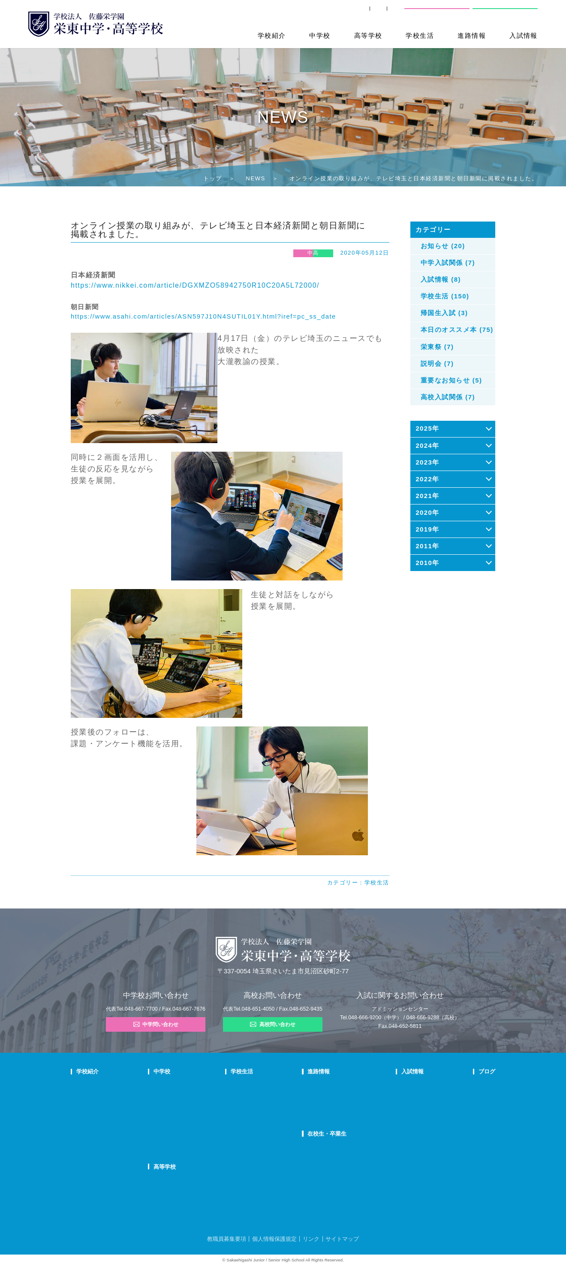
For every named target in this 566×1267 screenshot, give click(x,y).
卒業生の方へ (339, 12)
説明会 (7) (437, 363)
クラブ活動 (262, 1097)
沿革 (81, 1130)
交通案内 (384, 12)
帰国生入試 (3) (444, 313)
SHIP (299, 12)
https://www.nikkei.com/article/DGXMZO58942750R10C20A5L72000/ (195, 285)
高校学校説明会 (401, 1119)
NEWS (255, 178)
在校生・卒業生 (329, 1133)
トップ (212, 178)
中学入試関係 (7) (448, 262)
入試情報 (523, 35)
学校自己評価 (91, 1163)
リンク (311, 1239)
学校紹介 (272, 35)
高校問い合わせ (504, 12)
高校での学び (198, 1181)
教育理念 (86, 1097)
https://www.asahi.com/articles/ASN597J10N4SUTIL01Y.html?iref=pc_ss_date (203, 316)
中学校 (319, 35)
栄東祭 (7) (437, 346)
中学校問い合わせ (437, 12)
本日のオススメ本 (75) (457, 329)
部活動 (462, 1130)
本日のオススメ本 (474, 1141)
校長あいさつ (91, 1086)
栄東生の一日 (198, 1097)
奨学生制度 (396, 1141)
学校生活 (420, 35)
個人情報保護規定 (274, 1239)
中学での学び (198, 1086)
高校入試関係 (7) (448, 397)
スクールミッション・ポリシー (112, 1108)
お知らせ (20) (443, 246)
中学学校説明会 (401, 1086)
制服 (254, 1108)
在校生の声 (196, 1108)
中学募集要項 (398, 1097)
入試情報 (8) (441, 279)
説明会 (462, 1108)
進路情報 (472, 35)
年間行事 (259, 1086)
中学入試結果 (398, 1108)
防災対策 (86, 1141)
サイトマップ (342, 1239)
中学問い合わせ (155, 1024)
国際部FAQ (195, 1141)
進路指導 (320, 1086)
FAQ (188, 1119)
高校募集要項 (398, 1130)
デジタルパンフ (94, 1152)
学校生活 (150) (445, 296)
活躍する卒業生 (328, 1108)
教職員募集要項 (226, 1239)
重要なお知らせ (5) (451, 380)
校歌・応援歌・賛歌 (99, 1119)
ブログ (462, 1071)
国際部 (191, 1130)
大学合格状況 (325, 1097)
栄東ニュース (469, 1086)
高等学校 (368, 35)
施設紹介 (259, 1119)
